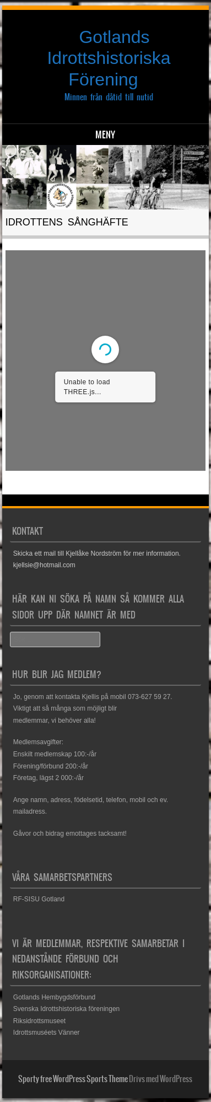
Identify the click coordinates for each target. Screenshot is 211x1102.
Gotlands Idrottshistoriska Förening (108, 58)
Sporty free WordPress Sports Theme (73, 1079)
